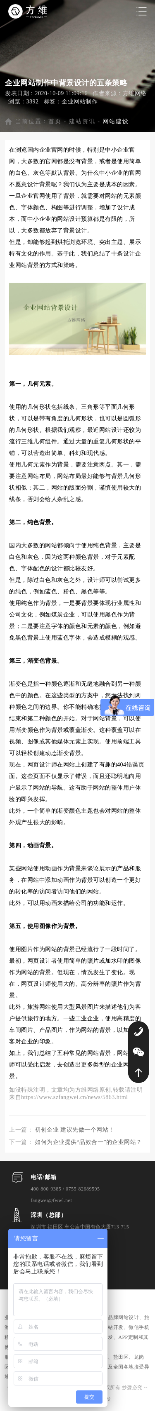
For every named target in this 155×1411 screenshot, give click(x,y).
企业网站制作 (80, 101)
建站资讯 (82, 121)
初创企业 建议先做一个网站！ (74, 1130)
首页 (55, 121)
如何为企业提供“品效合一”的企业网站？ (88, 1142)
